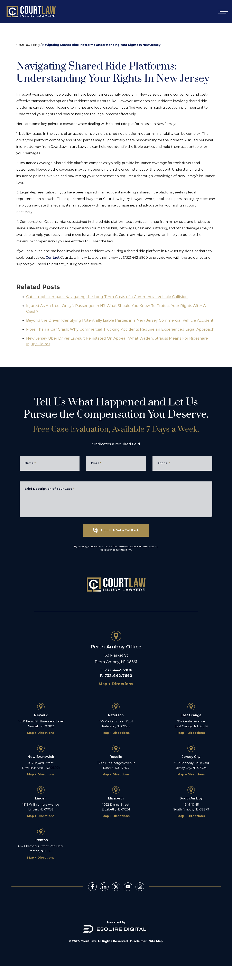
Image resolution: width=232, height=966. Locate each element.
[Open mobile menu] (222, 11)
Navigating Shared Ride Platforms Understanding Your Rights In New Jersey (101, 45)
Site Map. (156, 941)
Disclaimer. (138, 941)
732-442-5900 (118, 670)
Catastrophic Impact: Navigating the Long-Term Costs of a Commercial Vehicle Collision (107, 307)
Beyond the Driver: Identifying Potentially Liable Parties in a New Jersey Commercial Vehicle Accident (119, 330)
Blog (36, 45)
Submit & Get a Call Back (116, 530)
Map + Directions (116, 684)
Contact (52, 257)
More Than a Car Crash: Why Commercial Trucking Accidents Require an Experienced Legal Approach (120, 339)
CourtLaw (23, 45)
